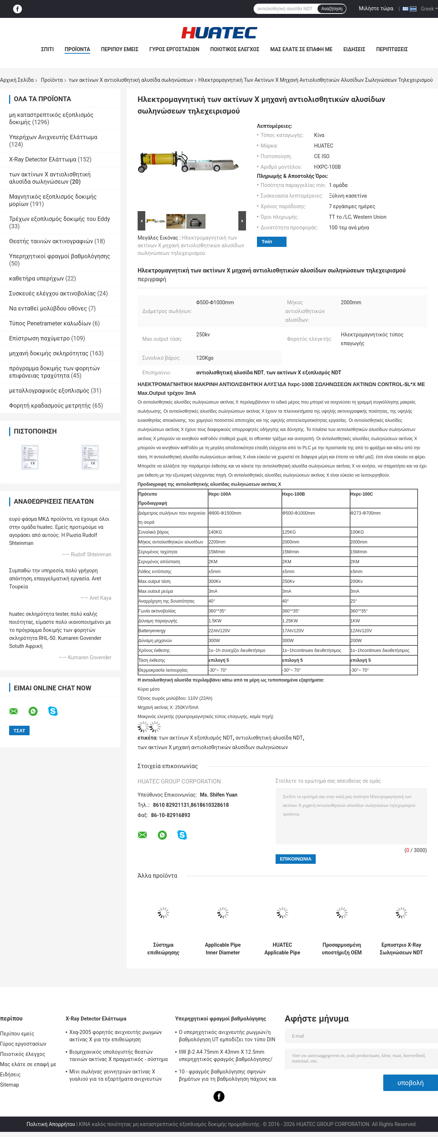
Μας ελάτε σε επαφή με (301, 49)
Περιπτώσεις (392, 49)
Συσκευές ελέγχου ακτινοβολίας (52, 293)
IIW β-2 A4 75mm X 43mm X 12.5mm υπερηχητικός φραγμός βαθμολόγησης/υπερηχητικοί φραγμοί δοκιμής (226, 1056)
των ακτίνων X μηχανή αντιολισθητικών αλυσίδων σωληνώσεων (213, 747)
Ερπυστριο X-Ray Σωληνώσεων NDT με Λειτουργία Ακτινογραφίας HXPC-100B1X (401, 949)
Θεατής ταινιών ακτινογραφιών (51, 241)
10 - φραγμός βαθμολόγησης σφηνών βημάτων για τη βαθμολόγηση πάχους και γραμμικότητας (227, 1076)
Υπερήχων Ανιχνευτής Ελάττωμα (53, 137)
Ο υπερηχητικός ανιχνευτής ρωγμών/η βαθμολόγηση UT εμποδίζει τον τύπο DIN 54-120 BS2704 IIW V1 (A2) (227, 1037)
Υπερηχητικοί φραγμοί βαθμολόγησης (59, 256)
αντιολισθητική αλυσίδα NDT (269, 738)
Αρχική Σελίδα (17, 80)
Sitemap (9, 1085)
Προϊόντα (77, 49)
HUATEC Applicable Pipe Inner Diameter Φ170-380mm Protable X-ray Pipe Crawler (282, 949)
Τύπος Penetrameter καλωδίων (50, 323)
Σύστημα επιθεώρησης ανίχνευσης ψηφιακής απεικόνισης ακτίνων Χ (163, 949)
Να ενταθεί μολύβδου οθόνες (48, 308)
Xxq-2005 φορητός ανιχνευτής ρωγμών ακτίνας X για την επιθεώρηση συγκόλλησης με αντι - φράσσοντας (115, 1037)
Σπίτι (47, 49)
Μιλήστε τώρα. (376, 8)
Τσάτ (267, 241)
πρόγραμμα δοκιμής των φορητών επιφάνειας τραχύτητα (54, 372)
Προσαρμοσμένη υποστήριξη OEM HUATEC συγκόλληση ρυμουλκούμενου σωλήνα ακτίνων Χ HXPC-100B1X (342, 949)
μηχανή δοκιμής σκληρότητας (48, 353)
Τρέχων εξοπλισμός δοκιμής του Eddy (59, 218)
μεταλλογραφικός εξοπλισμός (49, 390)
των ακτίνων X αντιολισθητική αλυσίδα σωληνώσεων (131, 80)
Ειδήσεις (354, 49)
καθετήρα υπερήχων (36, 278)
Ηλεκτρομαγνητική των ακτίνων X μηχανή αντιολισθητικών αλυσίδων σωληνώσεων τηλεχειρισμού (191, 245)
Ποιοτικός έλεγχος (235, 49)
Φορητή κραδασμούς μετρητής (50, 405)
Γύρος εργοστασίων (174, 49)
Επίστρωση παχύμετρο (39, 338)
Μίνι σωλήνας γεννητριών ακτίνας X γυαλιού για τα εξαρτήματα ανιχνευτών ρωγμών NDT (115, 1076)
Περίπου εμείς (119, 49)
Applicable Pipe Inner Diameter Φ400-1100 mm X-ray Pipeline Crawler (222, 949)
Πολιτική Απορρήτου (51, 1124)
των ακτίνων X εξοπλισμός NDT (196, 738)
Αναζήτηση (331, 8)
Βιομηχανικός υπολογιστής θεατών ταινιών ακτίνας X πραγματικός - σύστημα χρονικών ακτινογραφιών (118, 1056)
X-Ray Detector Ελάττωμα (42, 159)
